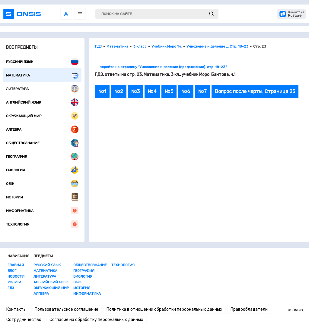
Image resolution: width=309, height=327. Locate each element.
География (42, 156)
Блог (12, 271)
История (42, 197)
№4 (152, 91)
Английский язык (42, 102)
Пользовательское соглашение (66, 309)
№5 (169, 91)
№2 (118, 91)
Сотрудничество (23, 319)
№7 (202, 91)
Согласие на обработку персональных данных (96, 319)
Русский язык (42, 61)
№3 (135, 91)
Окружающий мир (42, 116)
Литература (42, 88)
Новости (16, 276)
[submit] (211, 14)
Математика (42, 75)
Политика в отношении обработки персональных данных (164, 309)
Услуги (14, 282)
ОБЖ (42, 183)
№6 (185, 91)
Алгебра (42, 129)
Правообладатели (249, 309)
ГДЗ (11, 288)
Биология (42, 170)
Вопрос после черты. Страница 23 (255, 91)
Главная (16, 265)
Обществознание (42, 143)
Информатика (42, 210)
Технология (42, 224)
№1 (102, 91)
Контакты (16, 309)
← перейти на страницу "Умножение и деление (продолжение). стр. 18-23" (161, 67)
